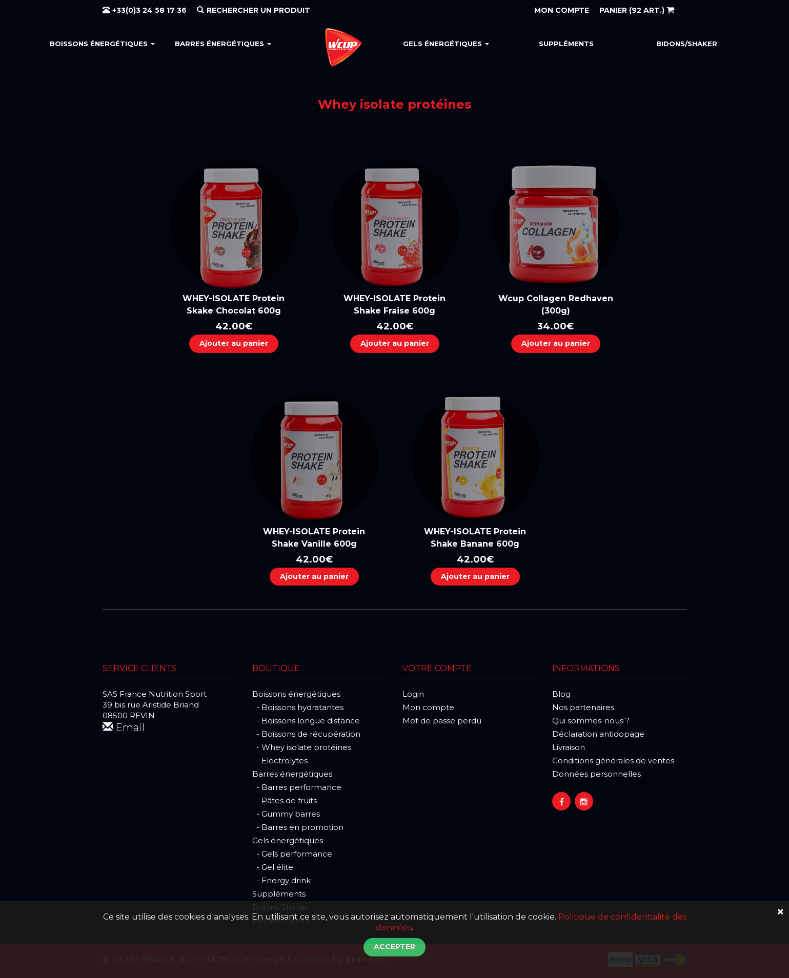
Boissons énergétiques (102, 43)
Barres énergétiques (223, 43)
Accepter (394, 946)
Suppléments (566, 43)
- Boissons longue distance (306, 720)
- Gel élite (272, 867)
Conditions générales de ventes (613, 760)
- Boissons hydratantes (297, 707)
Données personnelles (596, 774)
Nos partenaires (583, 707)
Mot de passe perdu (441, 720)
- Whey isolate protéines (301, 747)
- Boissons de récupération (306, 734)
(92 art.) (636, 10)
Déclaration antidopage (598, 734)
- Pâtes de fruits (284, 800)
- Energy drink (281, 880)
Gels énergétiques (446, 43)
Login (413, 694)
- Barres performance (296, 787)
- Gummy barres (286, 814)
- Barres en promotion (297, 827)
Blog (561, 694)
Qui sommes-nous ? (591, 720)
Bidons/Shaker (686, 43)
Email (124, 727)
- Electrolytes (280, 760)
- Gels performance (292, 854)
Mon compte (428, 707)
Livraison (568, 747)
